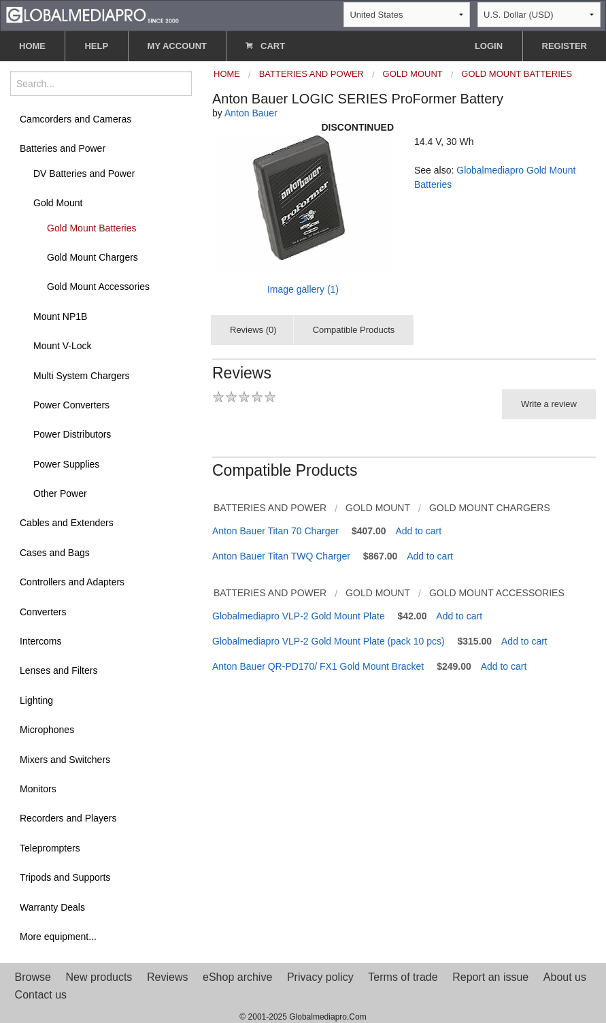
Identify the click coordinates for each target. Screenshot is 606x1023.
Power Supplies (66, 464)
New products (99, 977)
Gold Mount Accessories (98, 286)
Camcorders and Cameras (75, 119)
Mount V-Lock (62, 345)
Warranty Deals (52, 907)
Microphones (47, 729)
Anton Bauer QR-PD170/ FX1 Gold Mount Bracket (318, 666)
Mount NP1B (60, 316)
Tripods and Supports (65, 877)
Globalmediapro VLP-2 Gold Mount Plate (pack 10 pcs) (328, 641)
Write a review (549, 404)
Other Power (60, 493)
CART (265, 46)
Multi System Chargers (81, 375)
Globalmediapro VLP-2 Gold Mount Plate (298, 616)
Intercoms (40, 641)
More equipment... (58, 936)
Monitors (38, 788)
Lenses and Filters (58, 670)
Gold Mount (57, 202)
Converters (43, 611)
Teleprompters (50, 848)
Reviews (167, 977)
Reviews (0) (253, 330)
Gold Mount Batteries (92, 228)
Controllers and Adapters (72, 582)
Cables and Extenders (67, 522)
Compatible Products (354, 330)
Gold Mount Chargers (92, 257)
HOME (32, 46)
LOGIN (489, 46)
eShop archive (237, 977)
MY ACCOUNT (177, 46)
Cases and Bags (55, 552)
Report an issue (490, 977)
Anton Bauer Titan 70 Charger (275, 530)
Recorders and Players (68, 818)
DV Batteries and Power (84, 173)
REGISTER (564, 46)
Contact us (41, 995)
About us (564, 977)
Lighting (36, 700)
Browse (33, 977)
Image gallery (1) (303, 289)
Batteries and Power (62, 148)
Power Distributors (72, 434)
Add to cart (418, 530)
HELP (96, 46)
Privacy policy (320, 977)
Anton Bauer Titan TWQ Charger (281, 556)
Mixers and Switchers (65, 759)
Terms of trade (402, 977)
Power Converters (71, 405)
